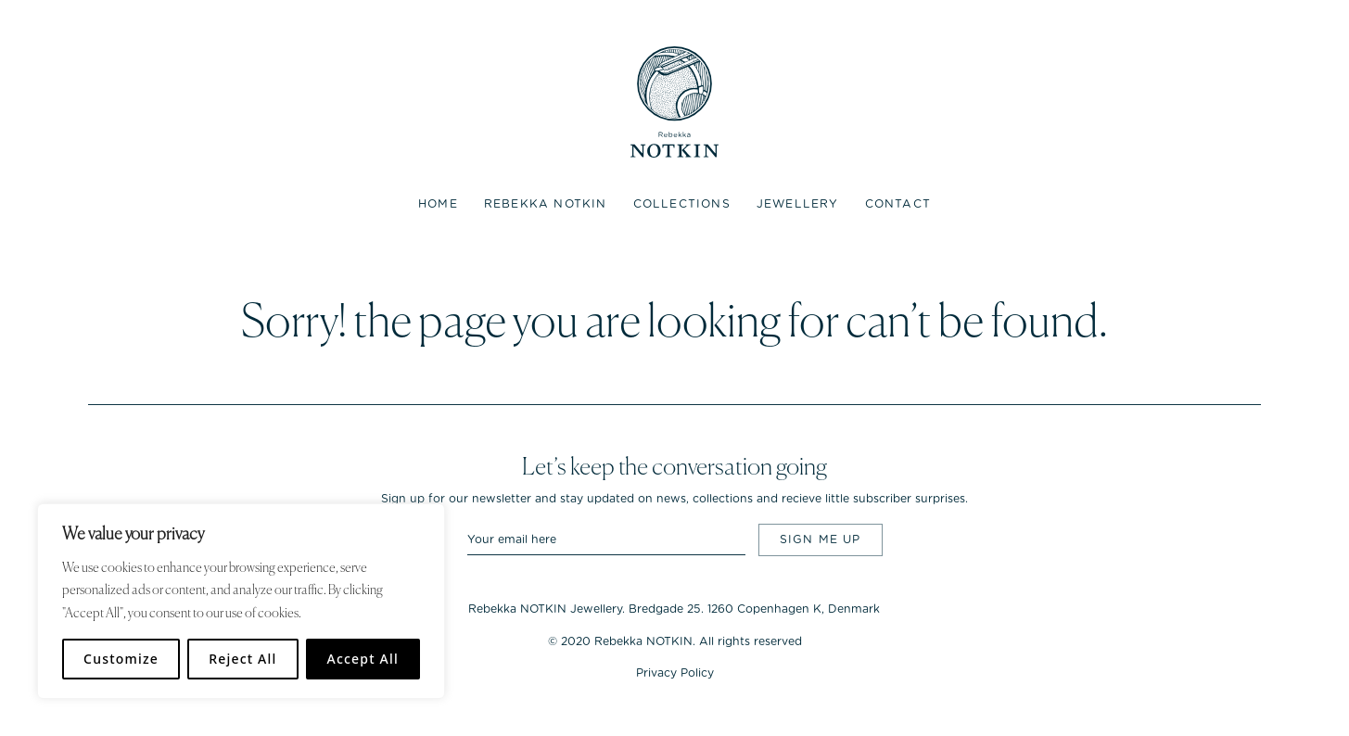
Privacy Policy (675, 673)
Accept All (363, 658)
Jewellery (798, 203)
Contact (898, 203)
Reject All (242, 658)
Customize (121, 658)
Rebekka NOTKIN (545, 203)
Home (438, 203)
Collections (682, 203)
